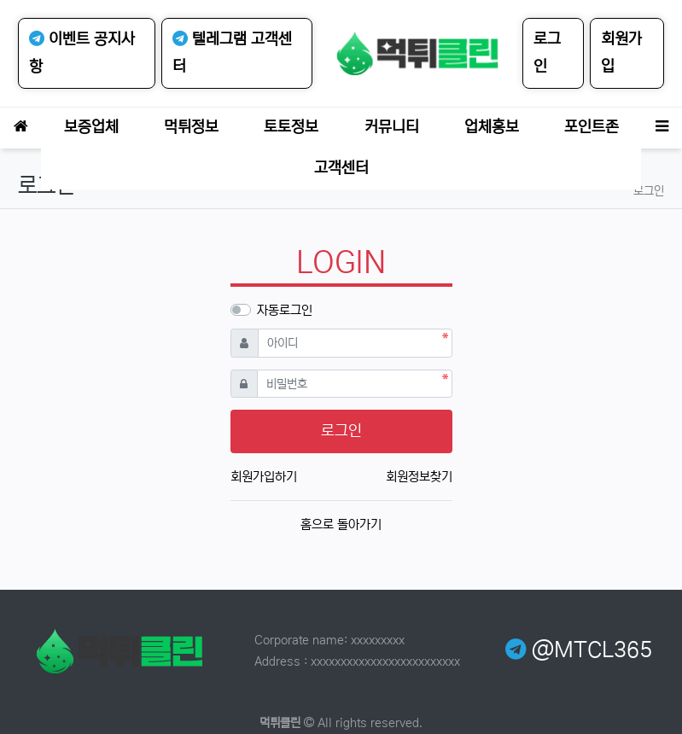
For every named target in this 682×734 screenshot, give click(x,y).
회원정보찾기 (419, 476)
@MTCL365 (578, 650)
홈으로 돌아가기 (341, 524)
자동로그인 (284, 310)
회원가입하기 (263, 476)
